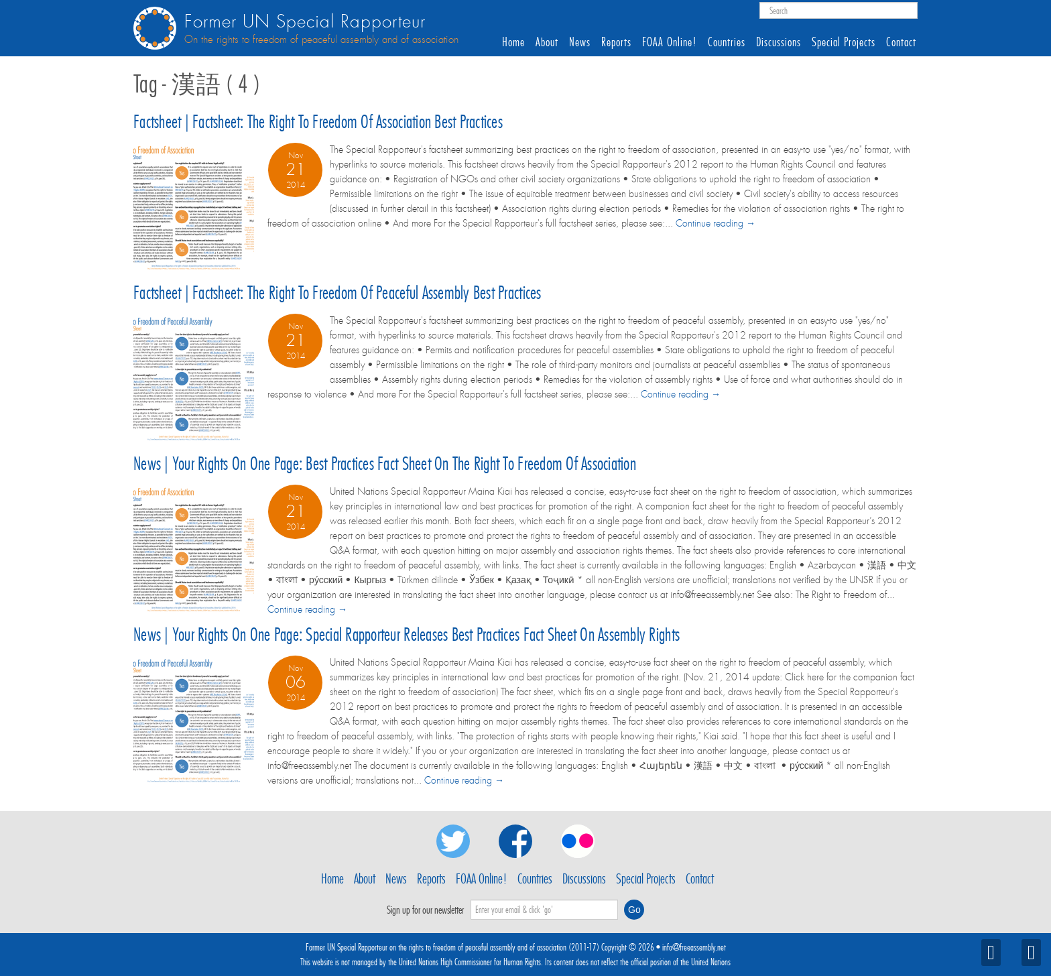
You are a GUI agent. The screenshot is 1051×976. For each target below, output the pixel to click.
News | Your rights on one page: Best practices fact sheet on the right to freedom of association (384, 463)
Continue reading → (715, 223)
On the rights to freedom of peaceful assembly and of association (321, 39)
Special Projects (843, 42)
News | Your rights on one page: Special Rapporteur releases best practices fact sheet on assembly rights (406, 634)
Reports (616, 42)
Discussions (778, 42)
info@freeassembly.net (694, 947)
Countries (726, 42)
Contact (901, 42)
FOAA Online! (669, 42)
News (580, 42)
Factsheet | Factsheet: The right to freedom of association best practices (318, 121)
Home (513, 42)
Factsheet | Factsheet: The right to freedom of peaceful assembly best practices (337, 292)
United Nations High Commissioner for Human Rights (470, 962)
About (547, 42)
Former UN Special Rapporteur (305, 22)
